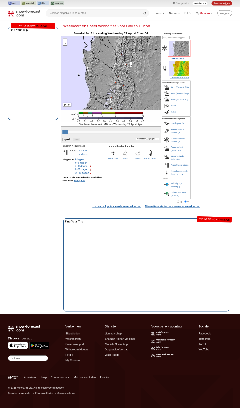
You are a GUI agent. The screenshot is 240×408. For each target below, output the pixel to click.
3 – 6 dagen (80, 162)
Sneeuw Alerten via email (120, 338)
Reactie (104, 377)
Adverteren (30, 377)
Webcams (113, 158)
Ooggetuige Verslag (116, 349)
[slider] (65, 132)
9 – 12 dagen (81, 169)
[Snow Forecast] (24, 13)
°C (181, 202)
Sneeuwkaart (177, 58)
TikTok (202, 344)
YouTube (203, 349)
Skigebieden (72, 333)
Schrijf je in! (79, 180)
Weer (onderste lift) (179, 99)
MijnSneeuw (72, 360)
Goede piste (176, 123)
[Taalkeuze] (200, 3)
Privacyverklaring (44, 393)
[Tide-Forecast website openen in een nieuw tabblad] (43, 3)
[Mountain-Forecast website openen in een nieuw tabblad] (28, 3)
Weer (160, 13)
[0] (183, 123)
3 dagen (83, 150)
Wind (125, 158)
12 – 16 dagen (81, 172)
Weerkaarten (73, 338)
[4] (179, 141)
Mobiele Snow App (116, 344)
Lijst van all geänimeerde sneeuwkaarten (116, 206)
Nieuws (174, 13)
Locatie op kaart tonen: (172, 33)
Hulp (44, 377)
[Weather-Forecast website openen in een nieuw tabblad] (57, 3)
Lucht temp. (150, 158)
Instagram (204, 338)
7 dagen (83, 154)
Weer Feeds (112, 354)
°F (188, 202)
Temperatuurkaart (179, 77)
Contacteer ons (60, 377)
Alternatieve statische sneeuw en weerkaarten (172, 206)
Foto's (187, 13)
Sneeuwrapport (74, 344)
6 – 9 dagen (81, 166)
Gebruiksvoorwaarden (19, 393)
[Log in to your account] (224, 13)
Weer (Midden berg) (180, 93)
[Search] (145, 13)
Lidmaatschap (113, 333)
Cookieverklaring (66, 393)
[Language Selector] (28, 358)
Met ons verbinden (85, 377)
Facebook (204, 333)
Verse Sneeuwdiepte (179, 165)
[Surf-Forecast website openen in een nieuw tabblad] (14, 3)
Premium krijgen (222, 3)
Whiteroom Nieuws (76, 349)
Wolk (173, 111)
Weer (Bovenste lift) (180, 87)
